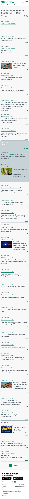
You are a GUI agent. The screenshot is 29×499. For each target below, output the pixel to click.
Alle (26, 148)
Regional (16, 4)
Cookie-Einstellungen (8, 491)
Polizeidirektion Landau (7, 36)
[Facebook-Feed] (24, 16)
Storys (3, 4)
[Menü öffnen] (26, 2)
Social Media (18, 491)
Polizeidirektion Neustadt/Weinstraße (11, 188)
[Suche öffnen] (23, 2)
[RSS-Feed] (27, 16)
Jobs (15, 488)
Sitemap (16, 489)
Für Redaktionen (19, 484)
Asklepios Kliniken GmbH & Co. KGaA (11, 154)
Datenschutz (5, 489)
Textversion (5, 488)
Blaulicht (9, 4)
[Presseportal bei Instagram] (14, 481)
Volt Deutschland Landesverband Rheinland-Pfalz (14, 167)
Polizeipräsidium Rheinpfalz (8, 23)
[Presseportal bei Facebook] (10, 482)
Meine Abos (24, 4)
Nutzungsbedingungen (20, 486)
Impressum (5, 484)
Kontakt (4, 486)
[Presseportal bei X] (12, 482)
